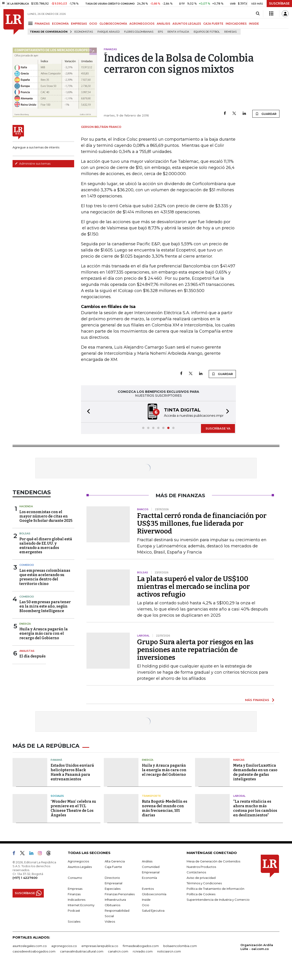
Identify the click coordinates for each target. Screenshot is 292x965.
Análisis (147, 861)
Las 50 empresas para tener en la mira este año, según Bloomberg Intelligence (45, 606)
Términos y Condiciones (204, 883)
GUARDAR (265, 114)
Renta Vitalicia (178, 31)
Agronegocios (78, 861)
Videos (110, 921)
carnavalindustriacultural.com (81, 951)
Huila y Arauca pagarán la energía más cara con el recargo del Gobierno (43, 633)
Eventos (148, 888)
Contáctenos (196, 872)
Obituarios (112, 905)
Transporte (151, 795)
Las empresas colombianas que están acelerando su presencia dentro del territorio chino (44, 577)
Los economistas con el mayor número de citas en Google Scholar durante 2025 (46, 516)
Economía (149, 878)
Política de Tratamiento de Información (215, 888)
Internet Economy (81, 905)
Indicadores (76, 899)
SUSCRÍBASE (279, 3)
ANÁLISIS (163, 23)
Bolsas (24, 533)
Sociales (57, 795)
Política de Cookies (201, 894)
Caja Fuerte (113, 867)
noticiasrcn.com (169, 951)
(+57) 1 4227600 (25, 878)
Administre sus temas (32, 163)
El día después (32, 656)
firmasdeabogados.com (141, 946)
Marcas (239, 759)
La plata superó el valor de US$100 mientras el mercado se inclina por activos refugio (193, 586)
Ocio (145, 905)
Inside (146, 899)
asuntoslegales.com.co (30, 946)
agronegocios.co (64, 946)
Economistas (83, 31)
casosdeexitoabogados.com (34, 951)
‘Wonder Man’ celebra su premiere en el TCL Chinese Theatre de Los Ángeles (73, 808)
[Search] (258, 13)
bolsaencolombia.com (180, 946)
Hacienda (26, 506)
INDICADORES (236, 23)
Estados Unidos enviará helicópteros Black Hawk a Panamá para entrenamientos (72, 772)
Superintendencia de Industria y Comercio (218, 899)
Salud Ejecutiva (153, 910)
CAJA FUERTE (213, 23)
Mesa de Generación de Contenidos (213, 861)
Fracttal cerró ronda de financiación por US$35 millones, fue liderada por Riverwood (201, 523)
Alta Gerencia (115, 861)
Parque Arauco (108, 31)
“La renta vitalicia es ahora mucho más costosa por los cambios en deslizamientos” (255, 808)
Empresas (75, 888)
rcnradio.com (143, 951)
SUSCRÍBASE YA (218, 428)
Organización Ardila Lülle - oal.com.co (256, 947)
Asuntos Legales (80, 867)
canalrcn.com (118, 951)
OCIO (93, 23)
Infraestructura (115, 899)
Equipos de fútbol (207, 31)
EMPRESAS (79, 23)
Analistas (26, 650)
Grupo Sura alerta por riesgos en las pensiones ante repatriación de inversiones (195, 650)
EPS (160, 31)
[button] (87, 411)
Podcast (74, 910)
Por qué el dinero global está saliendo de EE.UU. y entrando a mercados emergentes (45, 545)
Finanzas (74, 894)
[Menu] (31, 23)
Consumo (75, 878)
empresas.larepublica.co (99, 946)
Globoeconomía (154, 894)
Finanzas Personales (120, 894)
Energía (25, 623)
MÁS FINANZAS (257, 700)
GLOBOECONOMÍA (113, 23)
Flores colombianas (138, 31)
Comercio (26, 565)
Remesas (230, 31)
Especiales (112, 888)
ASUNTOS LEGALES (186, 23)
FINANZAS (42, 23)
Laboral (239, 795)
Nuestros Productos (201, 867)
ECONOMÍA (60, 23)
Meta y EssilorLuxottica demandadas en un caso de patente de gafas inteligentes (255, 772)
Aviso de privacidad (201, 878)
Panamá (56, 759)
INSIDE (254, 23)
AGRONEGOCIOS (141, 23)
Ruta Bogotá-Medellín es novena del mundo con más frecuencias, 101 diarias (164, 808)
